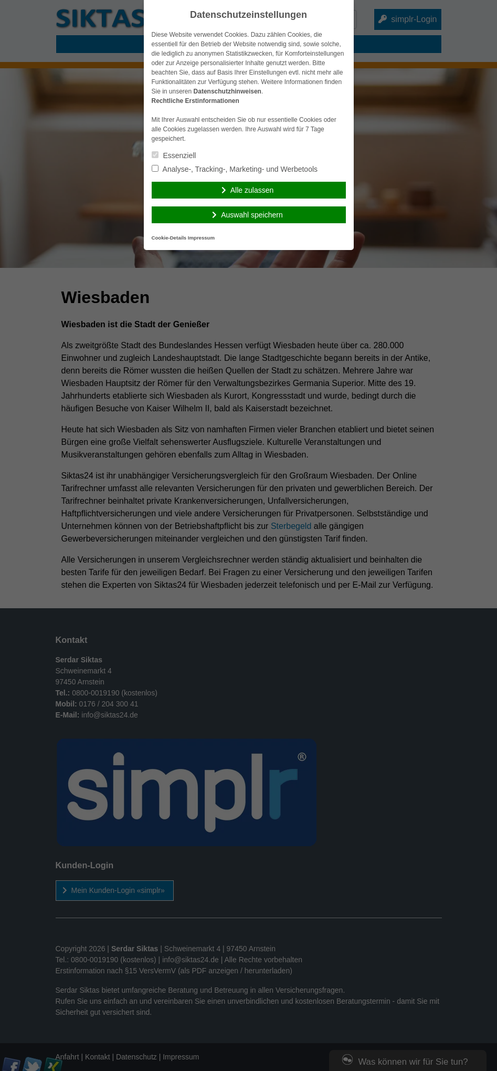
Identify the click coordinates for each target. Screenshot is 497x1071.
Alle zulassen (252, 190)
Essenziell (174, 155)
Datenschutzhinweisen (227, 91)
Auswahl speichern (252, 215)
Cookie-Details (169, 238)
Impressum (201, 238)
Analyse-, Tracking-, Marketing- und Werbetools (235, 169)
